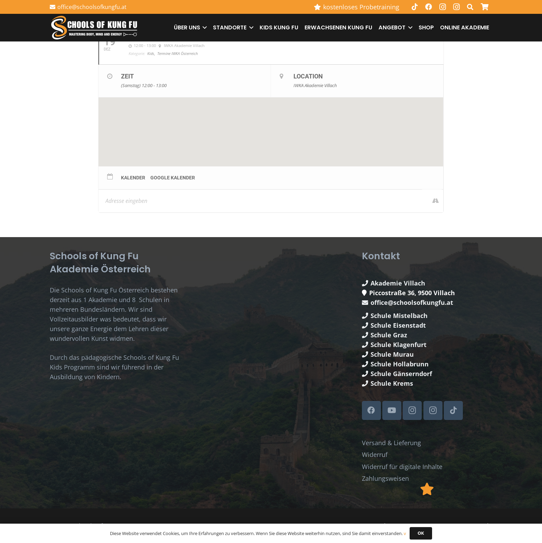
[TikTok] (415, 7)
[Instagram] (442, 7)
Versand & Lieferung (391, 443)
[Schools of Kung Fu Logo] (95, 28)
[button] (203, 27)
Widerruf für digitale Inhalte (402, 466)
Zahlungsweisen (385, 478)
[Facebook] (429, 7)
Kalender (133, 177)
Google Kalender (172, 177)
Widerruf (374, 454)
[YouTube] (391, 410)
